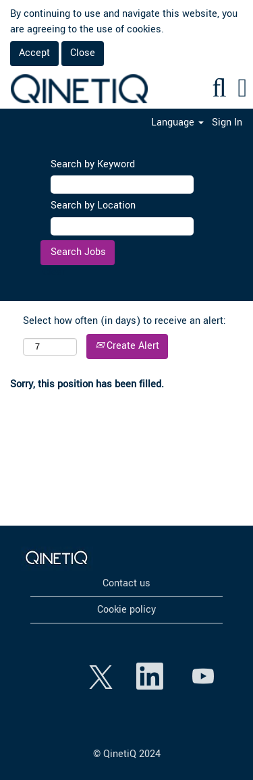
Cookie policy (126, 610)
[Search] (219, 89)
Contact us (126, 584)
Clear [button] (54, 272)
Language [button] (177, 123)
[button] (242, 89)
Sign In (227, 123)
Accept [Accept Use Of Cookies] (34, 53)
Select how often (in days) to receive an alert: (124, 321)
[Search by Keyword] (122, 184)
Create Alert (127, 346)
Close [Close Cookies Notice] (82, 53)
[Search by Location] (122, 226)
